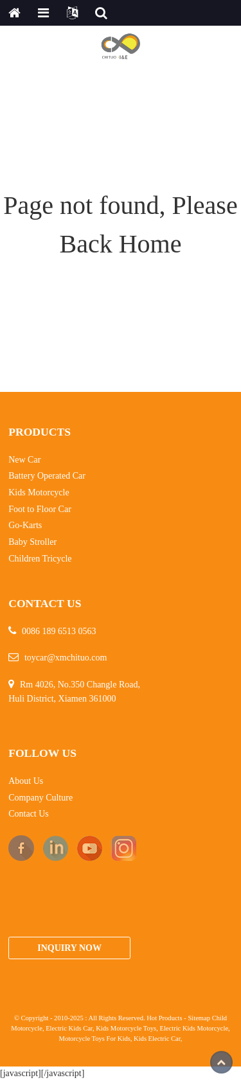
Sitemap (199, 1018)
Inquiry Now (69, 948)
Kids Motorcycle (38, 492)
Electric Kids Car (69, 1028)
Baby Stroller (32, 542)
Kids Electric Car (157, 1038)
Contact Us (28, 814)
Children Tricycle (39, 558)
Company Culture (40, 797)
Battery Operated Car (46, 476)
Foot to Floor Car (39, 509)
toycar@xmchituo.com (65, 657)
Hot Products (164, 1018)
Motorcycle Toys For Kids (94, 1038)
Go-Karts (25, 525)
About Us (25, 781)
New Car (24, 460)
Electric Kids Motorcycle (194, 1028)
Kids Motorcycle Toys (126, 1028)
